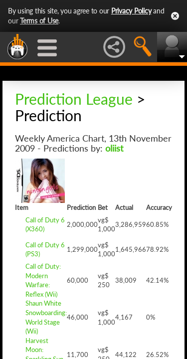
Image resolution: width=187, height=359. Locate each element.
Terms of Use (39, 20)
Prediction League (74, 99)
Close (175, 16)
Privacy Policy (131, 10)
